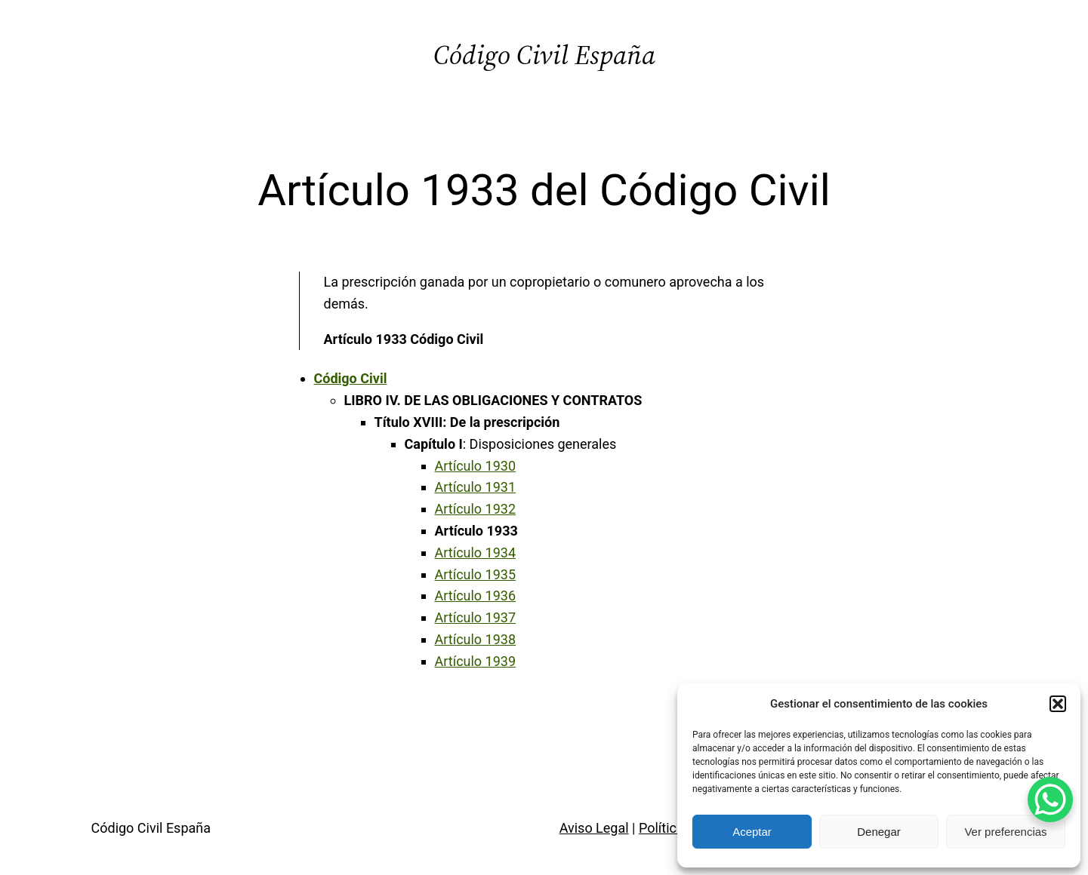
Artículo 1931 (475, 487)
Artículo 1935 (475, 574)
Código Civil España (544, 54)
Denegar (879, 831)
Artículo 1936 (475, 595)
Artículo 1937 (475, 617)
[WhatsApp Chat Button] (1050, 799)
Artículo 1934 (475, 552)
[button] (1057, 703)
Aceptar (752, 831)
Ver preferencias (1005, 831)
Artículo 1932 (475, 509)
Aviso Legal (594, 828)
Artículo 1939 (475, 661)
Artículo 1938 (475, 639)
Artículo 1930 (475, 466)
